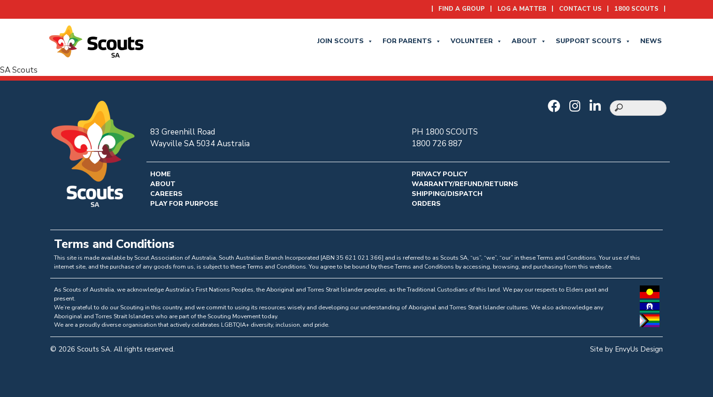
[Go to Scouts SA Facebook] (556, 106)
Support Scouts (593, 41)
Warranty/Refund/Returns (465, 184)
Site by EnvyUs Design (626, 349)
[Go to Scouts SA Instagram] (577, 106)
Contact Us (580, 9)
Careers (166, 193)
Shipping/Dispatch (447, 193)
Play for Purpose (184, 203)
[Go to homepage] (96, 40)
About (529, 41)
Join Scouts (345, 41)
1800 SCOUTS (636, 9)
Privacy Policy (439, 174)
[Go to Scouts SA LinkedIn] (598, 106)
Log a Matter (522, 9)
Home (160, 174)
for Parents (412, 41)
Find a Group (461, 9)
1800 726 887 (437, 143)
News (651, 41)
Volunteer (476, 41)
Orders (426, 203)
